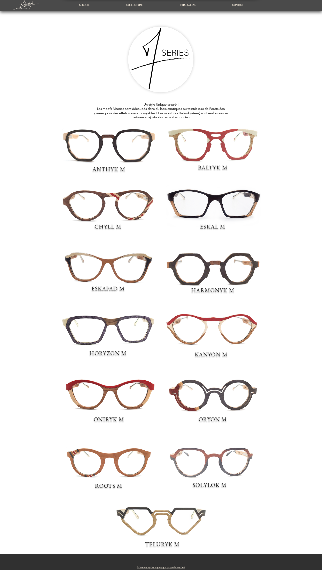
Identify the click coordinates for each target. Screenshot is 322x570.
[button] (161, 567)
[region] (109, 151)
